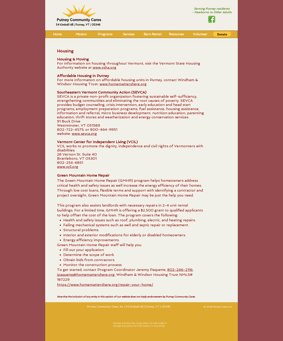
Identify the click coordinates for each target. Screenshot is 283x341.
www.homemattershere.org (123, 84)
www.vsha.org (104, 67)
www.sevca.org (84, 134)
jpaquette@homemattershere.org (86, 274)
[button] (222, 34)
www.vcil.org (67, 167)
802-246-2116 (180, 270)
